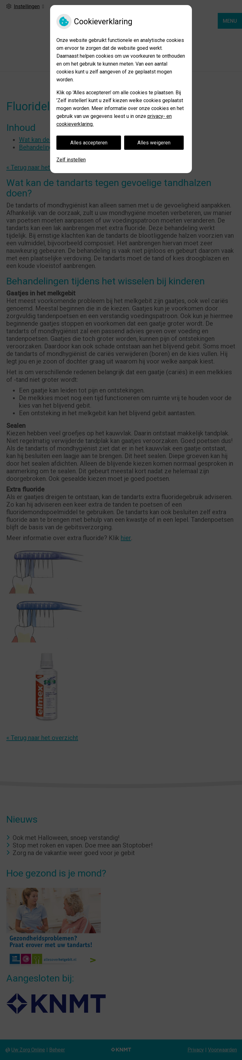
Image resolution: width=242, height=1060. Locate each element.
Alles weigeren (153, 143)
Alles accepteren (88, 143)
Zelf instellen (71, 160)
